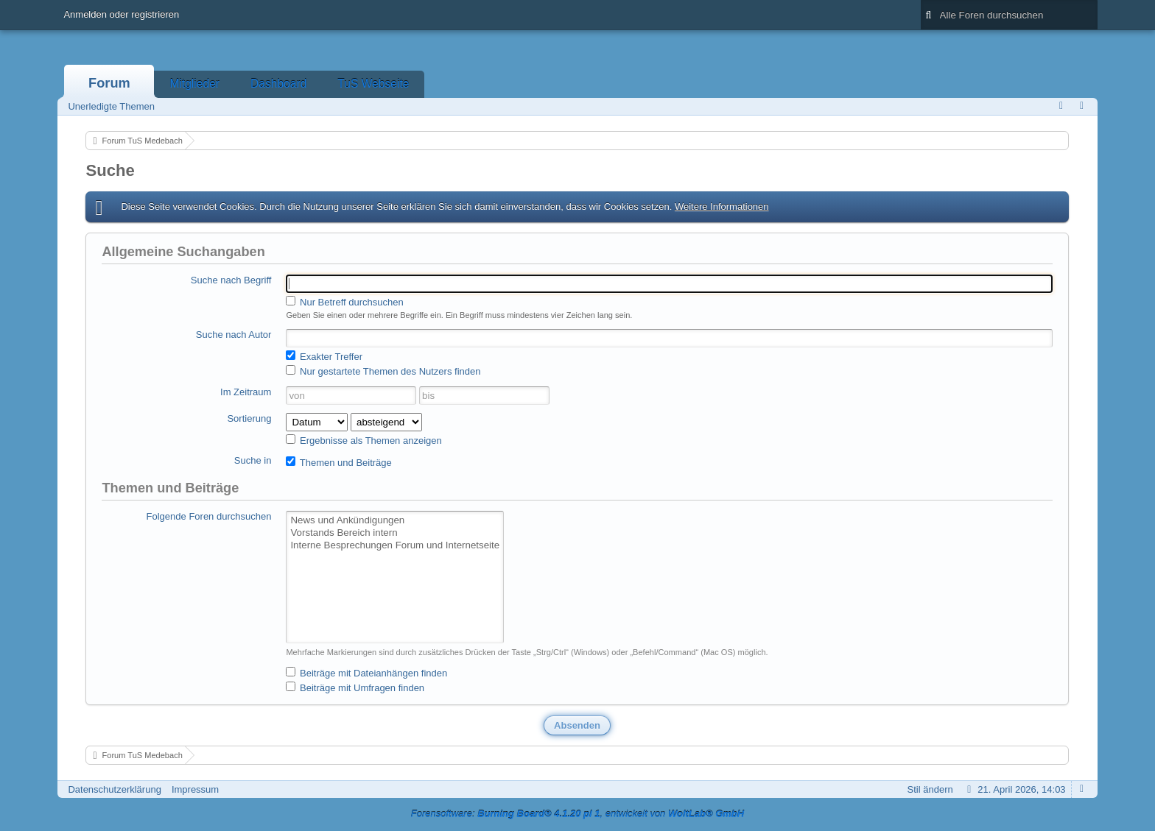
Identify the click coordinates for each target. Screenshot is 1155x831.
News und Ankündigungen (395, 520)
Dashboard (278, 83)
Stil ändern (930, 789)
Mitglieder (194, 83)
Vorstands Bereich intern (395, 533)
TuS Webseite (373, 83)
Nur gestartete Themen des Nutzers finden (383, 371)
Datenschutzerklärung (114, 789)
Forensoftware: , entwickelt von (577, 813)
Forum (109, 83)
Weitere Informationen (722, 206)
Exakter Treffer (324, 356)
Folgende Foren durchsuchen (209, 516)
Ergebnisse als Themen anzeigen (363, 440)
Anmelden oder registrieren (121, 14)
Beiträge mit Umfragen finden (355, 687)
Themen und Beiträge (338, 462)
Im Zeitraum (245, 391)
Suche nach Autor (234, 334)
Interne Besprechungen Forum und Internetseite (395, 546)
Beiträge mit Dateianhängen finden (366, 673)
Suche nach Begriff (231, 280)
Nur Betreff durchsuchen (344, 302)
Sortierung (249, 418)
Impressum (195, 789)
